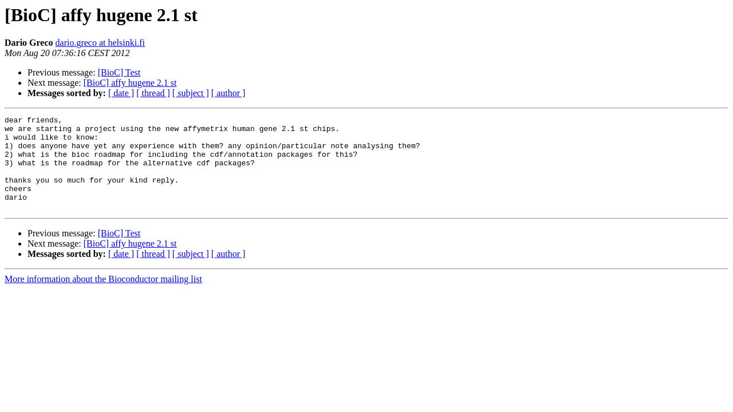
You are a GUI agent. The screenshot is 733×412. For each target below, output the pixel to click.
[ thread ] (153, 93)
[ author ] (228, 93)
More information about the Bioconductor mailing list (103, 298)
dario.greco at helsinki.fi (100, 42)
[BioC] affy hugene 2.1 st (130, 83)
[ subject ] (190, 93)
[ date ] (121, 93)
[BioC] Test (119, 72)
